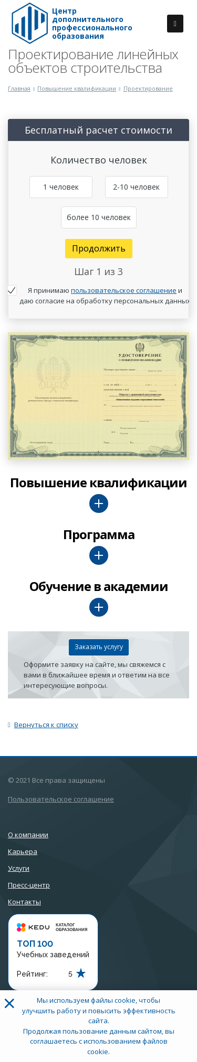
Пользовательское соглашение (61, 799)
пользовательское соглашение (124, 290)
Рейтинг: (32, 974)
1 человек (61, 187)
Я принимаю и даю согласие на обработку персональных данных (105, 295)
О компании (28, 834)
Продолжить (99, 248)
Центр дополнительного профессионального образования (92, 23)
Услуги (18, 868)
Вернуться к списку (43, 724)
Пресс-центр (29, 885)
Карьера (22, 851)
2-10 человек (136, 187)
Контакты (24, 901)
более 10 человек (99, 217)
